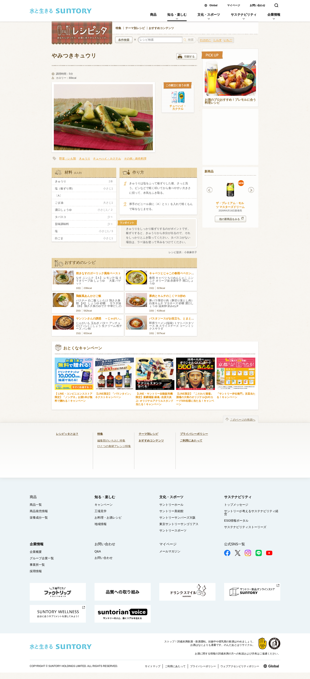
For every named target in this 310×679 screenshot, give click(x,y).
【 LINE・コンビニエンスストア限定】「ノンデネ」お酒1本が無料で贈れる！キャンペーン (73, 397)
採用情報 (36, 571)
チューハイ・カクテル (177, 107)
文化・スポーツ (208, 14)
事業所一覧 (37, 564)
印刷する (186, 56)
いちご (228, 40)
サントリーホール (171, 504)
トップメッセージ (236, 504)
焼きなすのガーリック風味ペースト (98, 273)
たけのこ (205, 40)
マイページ (233, 5)
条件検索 (123, 40)
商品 (153, 14)
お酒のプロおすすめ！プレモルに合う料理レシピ (230, 101)
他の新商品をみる (231, 219)
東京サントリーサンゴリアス (178, 524)
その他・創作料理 (135, 158)
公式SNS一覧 (234, 544)
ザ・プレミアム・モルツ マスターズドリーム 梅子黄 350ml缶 (230, 207)
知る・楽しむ (177, 14)
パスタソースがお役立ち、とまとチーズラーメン (180, 318)
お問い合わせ (257, 5)
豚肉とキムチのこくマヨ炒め (167, 296)
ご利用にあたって (191, 440)
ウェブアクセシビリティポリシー (239, 666)
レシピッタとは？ (67, 434)
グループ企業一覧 (42, 558)
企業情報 (273, 14)
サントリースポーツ (172, 530)
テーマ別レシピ (135, 28)
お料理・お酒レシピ (108, 517)
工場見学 (101, 511)
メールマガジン (169, 551)
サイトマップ (152, 666)
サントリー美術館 (171, 511)
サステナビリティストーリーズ (245, 527)
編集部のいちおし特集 (111, 440)
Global (213, 5)
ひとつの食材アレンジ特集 (114, 446)
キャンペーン (104, 504)
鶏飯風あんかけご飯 (88, 296)
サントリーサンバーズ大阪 (177, 517)
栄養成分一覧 (39, 517)
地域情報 (101, 524)
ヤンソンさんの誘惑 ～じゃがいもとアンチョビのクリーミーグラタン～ (122, 318)
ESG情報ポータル (236, 520)
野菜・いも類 (67, 158)
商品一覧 (36, 504)
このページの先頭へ (242, 419)
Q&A (98, 551)
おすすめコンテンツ (161, 28)
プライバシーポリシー (194, 434)
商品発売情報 (39, 511)
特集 (118, 28)
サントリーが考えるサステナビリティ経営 (251, 512)
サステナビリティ (244, 14)
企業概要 (36, 551)
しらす (217, 40)
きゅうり (84, 158)
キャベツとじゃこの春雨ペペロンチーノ (174, 273)
